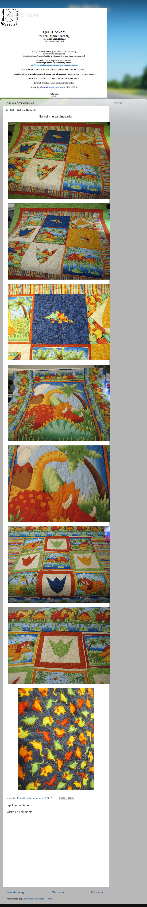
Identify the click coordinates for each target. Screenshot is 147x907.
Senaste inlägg (16, 892)
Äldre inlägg (98, 892)
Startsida (58, 892)
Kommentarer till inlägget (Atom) (37, 899)
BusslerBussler (19, 14)
